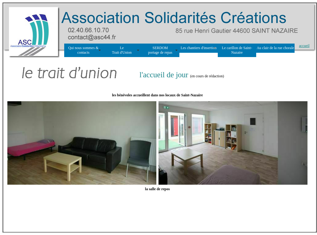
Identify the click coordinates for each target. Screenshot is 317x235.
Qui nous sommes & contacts (83, 50)
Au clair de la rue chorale (275, 48)
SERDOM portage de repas (160, 50)
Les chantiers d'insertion (199, 48)
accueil (304, 46)
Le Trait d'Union (121, 50)
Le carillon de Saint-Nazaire (237, 50)
